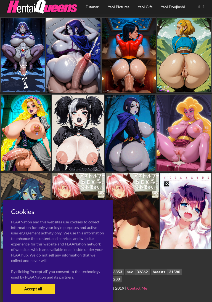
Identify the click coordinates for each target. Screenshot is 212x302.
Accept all (33, 288)
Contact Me (137, 288)
